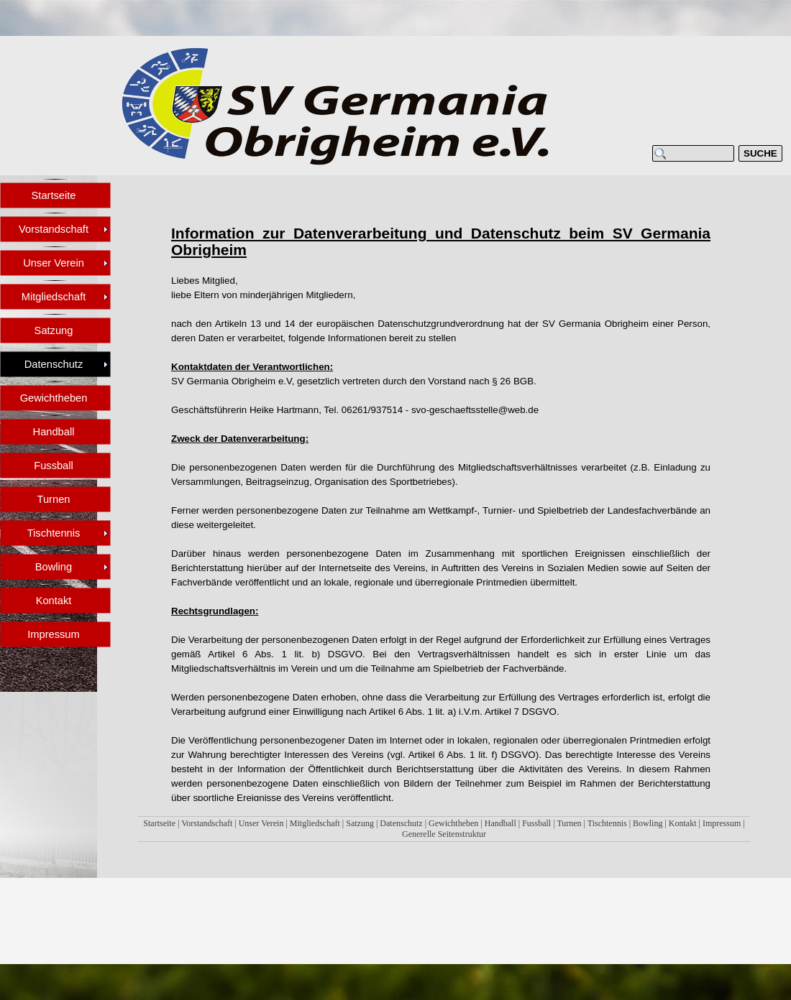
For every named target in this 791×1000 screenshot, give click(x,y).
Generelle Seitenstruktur (444, 834)
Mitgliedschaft (315, 823)
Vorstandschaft (206, 823)
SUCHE (760, 153)
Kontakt (683, 823)
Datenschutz (401, 823)
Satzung (360, 823)
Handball (500, 823)
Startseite (159, 823)
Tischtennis (607, 823)
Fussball (536, 823)
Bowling (647, 823)
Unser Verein (261, 823)
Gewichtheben (453, 823)
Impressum (722, 823)
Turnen (569, 823)
